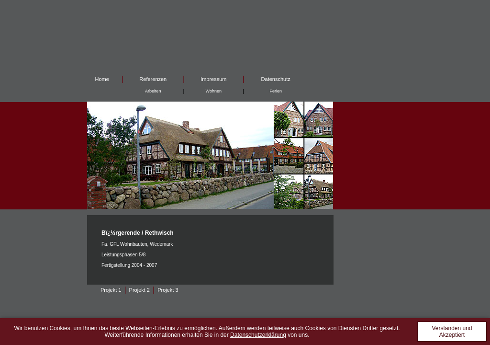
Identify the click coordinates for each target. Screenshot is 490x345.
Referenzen (153, 79)
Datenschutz (275, 79)
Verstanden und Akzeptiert (452, 331)
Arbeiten (153, 91)
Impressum (213, 79)
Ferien (275, 91)
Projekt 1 (110, 290)
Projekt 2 (139, 290)
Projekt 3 (167, 290)
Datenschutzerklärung (258, 335)
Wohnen (214, 91)
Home (102, 79)
